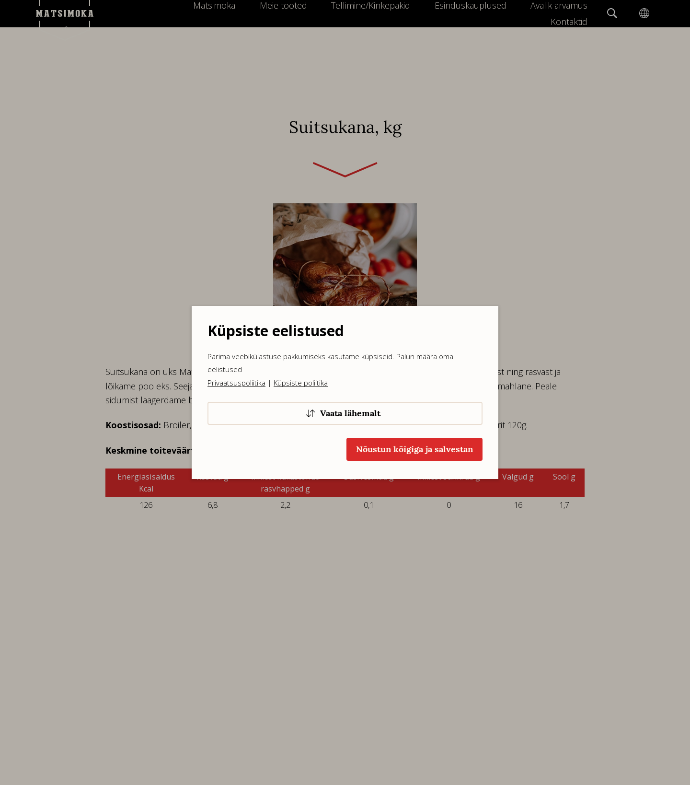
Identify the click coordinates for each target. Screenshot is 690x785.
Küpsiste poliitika (301, 382)
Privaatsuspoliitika (236, 382)
